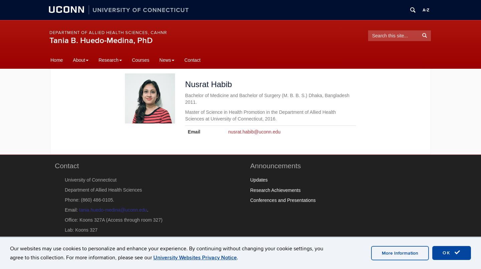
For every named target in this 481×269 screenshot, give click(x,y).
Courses (140, 60)
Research (110, 60)
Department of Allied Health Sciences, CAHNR (108, 32)
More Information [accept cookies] (400, 253)
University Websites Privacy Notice (195, 257)
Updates (259, 180)
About (81, 60)
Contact (192, 60)
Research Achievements (275, 190)
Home (56, 60)
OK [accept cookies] (452, 253)
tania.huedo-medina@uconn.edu (113, 210)
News (166, 60)
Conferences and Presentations (283, 200)
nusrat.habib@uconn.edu (254, 131)
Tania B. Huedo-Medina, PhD (101, 40)
